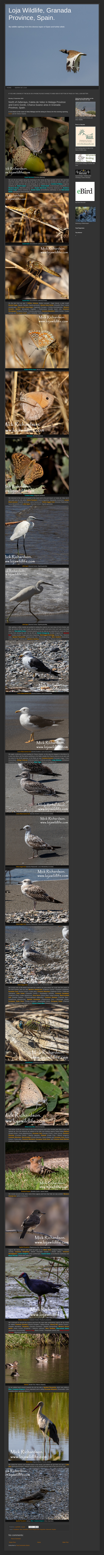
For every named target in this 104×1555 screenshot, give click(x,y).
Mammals (48, 1529)
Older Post (65, 1542)
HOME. (9, 88)
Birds (21, 1529)
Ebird (10, 114)
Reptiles (54, 1529)
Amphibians (16, 1529)
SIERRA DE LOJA (21, 88)
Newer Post (12, 1542)
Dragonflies (43, 1529)
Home (39, 1542)
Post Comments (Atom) (23, 1545)
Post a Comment (16, 1538)
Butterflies (25, 1529)
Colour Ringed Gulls (34, 1529)
